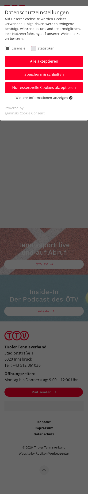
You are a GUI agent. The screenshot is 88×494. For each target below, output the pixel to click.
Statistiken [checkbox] (46, 48)
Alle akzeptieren (44, 61)
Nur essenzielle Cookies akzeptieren (44, 87)
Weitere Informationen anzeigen (43, 97)
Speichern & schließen (44, 74)
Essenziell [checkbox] (19, 48)
